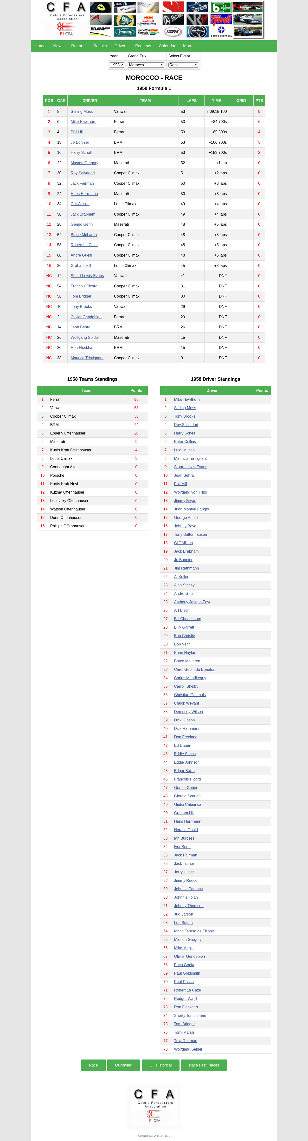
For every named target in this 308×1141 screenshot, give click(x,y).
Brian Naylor (184, 653)
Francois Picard (84, 286)
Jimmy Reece (185, 880)
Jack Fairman (82, 183)
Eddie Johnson (186, 762)
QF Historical (160, 1065)
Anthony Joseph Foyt (192, 602)
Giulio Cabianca (187, 804)
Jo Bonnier (80, 142)
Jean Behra (80, 327)
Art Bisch (181, 610)
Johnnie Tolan (186, 897)
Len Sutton (183, 923)
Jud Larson (183, 914)
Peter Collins (185, 442)
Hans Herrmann (84, 194)
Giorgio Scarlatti (187, 796)
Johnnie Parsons (188, 889)
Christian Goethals (190, 695)
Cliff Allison (80, 204)
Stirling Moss (82, 111)
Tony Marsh (184, 1032)
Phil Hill (77, 132)
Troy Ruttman (185, 1041)
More (187, 46)
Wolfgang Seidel (85, 337)
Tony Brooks (81, 307)
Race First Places (204, 1065)
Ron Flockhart (83, 348)
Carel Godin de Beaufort (195, 669)
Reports (78, 46)
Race (93, 1065)
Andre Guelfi (81, 255)
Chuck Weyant (186, 703)
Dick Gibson (184, 720)
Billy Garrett (184, 627)
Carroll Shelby (186, 686)
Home (40, 46)
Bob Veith (182, 644)
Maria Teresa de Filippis (194, 931)
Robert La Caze (84, 245)
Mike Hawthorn (83, 122)
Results (100, 46)
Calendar (167, 46)
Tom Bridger (81, 296)
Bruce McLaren (84, 235)
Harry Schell (81, 152)
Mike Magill (183, 948)
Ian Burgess (184, 838)
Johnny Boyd (185, 526)
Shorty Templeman (190, 1015)
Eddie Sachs (185, 754)
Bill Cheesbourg (187, 619)
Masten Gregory (84, 163)
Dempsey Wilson (188, 712)
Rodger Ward (185, 999)
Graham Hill (81, 266)
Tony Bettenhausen (190, 534)
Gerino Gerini (82, 224)
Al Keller (181, 577)
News (58, 46)
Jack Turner (184, 864)
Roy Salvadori (83, 173)
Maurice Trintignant (87, 358)
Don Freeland (185, 737)
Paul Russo (184, 982)
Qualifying (123, 1065)
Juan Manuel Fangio (191, 509)
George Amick (186, 518)
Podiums (143, 46)
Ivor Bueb (182, 847)
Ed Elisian (182, 745)
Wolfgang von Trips (190, 492)
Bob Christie (184, 636)
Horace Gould (186, 830)
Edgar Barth (184, 771)
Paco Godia (184, 965)
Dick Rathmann (187, 729)
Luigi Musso (184, 450)
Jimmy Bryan (185, 501)
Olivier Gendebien (86, 317)
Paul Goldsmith (187, 973)
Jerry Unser (184, 872)
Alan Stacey (184, 585)
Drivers (121, 46)
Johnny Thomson (188, 906)
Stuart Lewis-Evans (87, 276)
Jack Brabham (83, 214)
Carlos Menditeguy (190, 678)
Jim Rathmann (186, 568)
